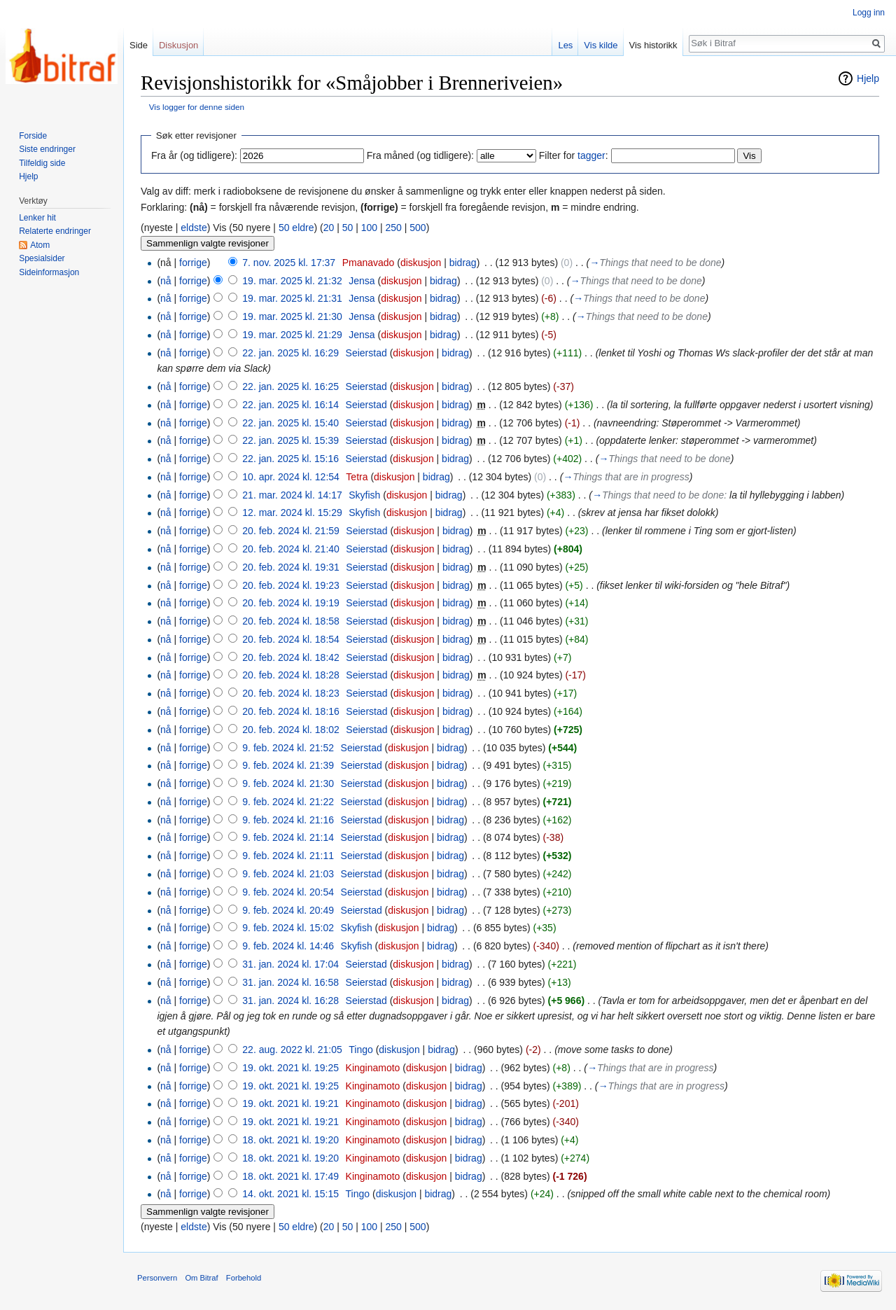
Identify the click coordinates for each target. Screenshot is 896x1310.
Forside (33, 136)
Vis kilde (600, 45)
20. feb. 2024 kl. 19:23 (291, 585)
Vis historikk (653, 45)
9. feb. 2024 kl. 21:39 (288, 765)
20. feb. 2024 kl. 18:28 (291, 675)
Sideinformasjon (49, 272)
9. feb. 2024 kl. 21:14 (288, 837)
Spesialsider (41, 258)
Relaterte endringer (55, 231)
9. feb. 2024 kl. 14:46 (288, 946)
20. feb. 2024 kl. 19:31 (291, 567)
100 (369, 227)
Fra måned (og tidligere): (420, 155)
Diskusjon (178, 45)
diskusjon (420, 262)
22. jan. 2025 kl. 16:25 (290, 386)
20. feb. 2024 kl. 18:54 (291, 639)
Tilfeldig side (42, 163)
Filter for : (573, 155)
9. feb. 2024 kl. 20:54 (288, 892)
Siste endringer (47, 149)
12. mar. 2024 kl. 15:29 (292, 512)
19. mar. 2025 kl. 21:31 (292, 298)
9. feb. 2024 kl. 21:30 (288, 783)
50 (348, 227)
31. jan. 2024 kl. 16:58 (290, 982)
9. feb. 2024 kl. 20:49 (288, 910)
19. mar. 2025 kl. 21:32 (292, 280)
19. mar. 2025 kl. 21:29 (292, 334)
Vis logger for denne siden (196, 106)
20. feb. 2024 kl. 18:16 (291, 711)
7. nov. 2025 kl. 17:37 (288, 262)
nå (166, 280)
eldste (193, 227)
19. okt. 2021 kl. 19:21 (290, 1103)
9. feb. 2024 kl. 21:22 (288, 801)
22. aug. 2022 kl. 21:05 (292, 1049)
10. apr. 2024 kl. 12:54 (291, 476)
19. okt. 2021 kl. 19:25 (290, 1067)
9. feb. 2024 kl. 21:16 (288, 819)
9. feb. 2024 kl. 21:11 (288, 855)
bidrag (463, 262)
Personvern (157, 1278)
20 (329, 227)
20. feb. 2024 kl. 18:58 (291, 621)
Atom (40, 245)
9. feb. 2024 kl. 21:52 (288, 747)
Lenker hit (37, 218)
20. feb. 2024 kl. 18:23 (291, 693)
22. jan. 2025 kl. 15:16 (290, 458)
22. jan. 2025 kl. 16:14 (290, 404)
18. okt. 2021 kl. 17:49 (290, 1176)
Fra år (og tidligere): (194, 155)
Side (139, 45)
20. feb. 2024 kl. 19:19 (291, 602)
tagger (592, 155)
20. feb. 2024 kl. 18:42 (291, 657)
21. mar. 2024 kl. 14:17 (292, 495)
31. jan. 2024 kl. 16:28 (290, 1000)
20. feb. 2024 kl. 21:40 (291, 549)
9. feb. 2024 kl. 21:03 (288, 873)
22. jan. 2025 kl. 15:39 (290, 440)
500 (418, 227)
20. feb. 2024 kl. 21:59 (291, 530)
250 (393, 227)
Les (565, 45)
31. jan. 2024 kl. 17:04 (290, 964)
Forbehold (243, 1278)
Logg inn (869, 13)
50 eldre (296, 227)
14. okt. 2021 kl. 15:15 (290, 1193)
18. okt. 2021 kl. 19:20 (290, 1139)
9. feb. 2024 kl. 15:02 (288, 927)
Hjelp (868, 78)
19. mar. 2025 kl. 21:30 (292, 316)
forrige (193, 262)
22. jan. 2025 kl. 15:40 (290, 422)
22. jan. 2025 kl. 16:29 (290, 352)
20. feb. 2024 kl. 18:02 (291, 729)
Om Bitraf (201, 1278)
